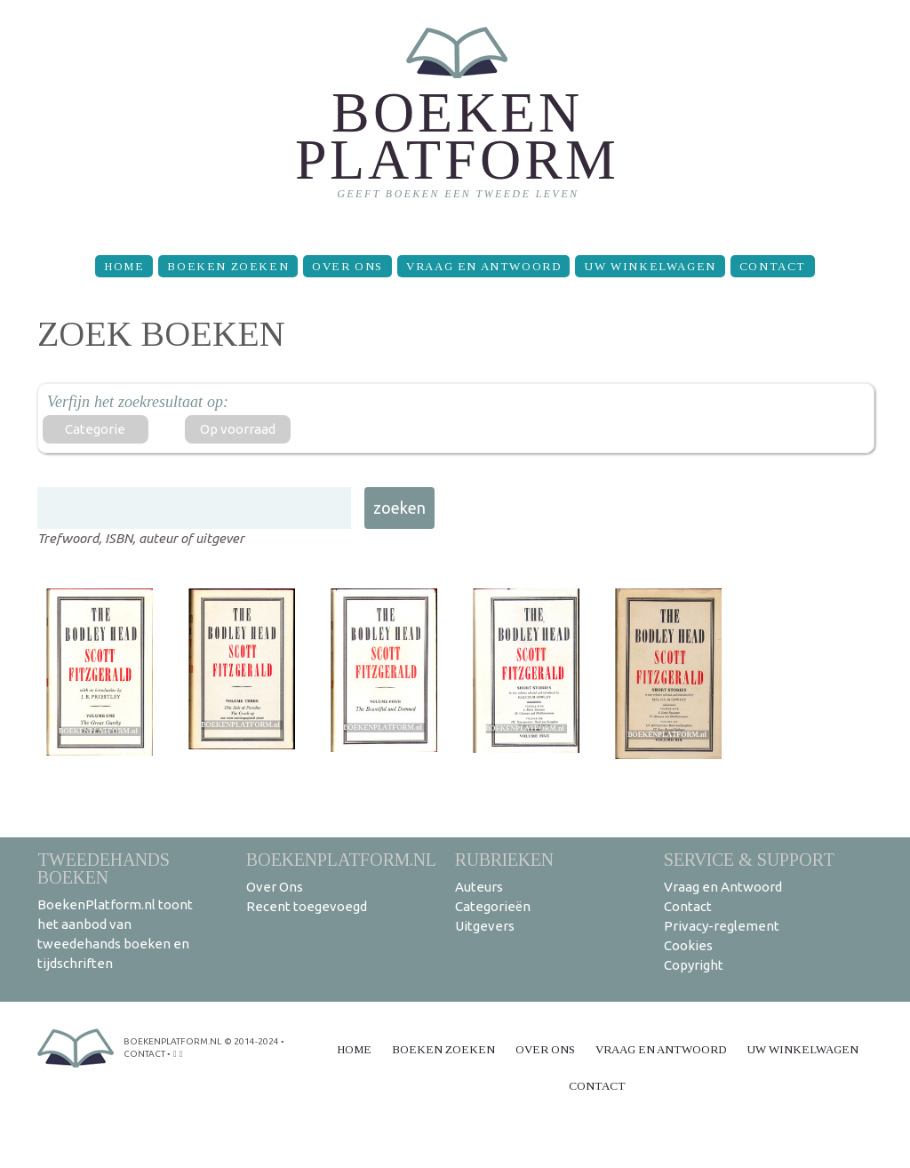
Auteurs (479, 886)
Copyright (693, 964)
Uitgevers (485, 925)
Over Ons (347, 266)
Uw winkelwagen (649, 266)
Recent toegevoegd (306, 906)
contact (144, 1054)
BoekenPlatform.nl (341, 859)
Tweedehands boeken (103, 868)
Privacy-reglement (721, 925)
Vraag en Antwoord (483, 266)
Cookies (688, 945)
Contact (772, 266)
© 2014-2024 (251, 1041)
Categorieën (493, 906)
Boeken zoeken (228, 266)
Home (124, 266)
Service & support (749, 859)
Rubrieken (504, 859)
